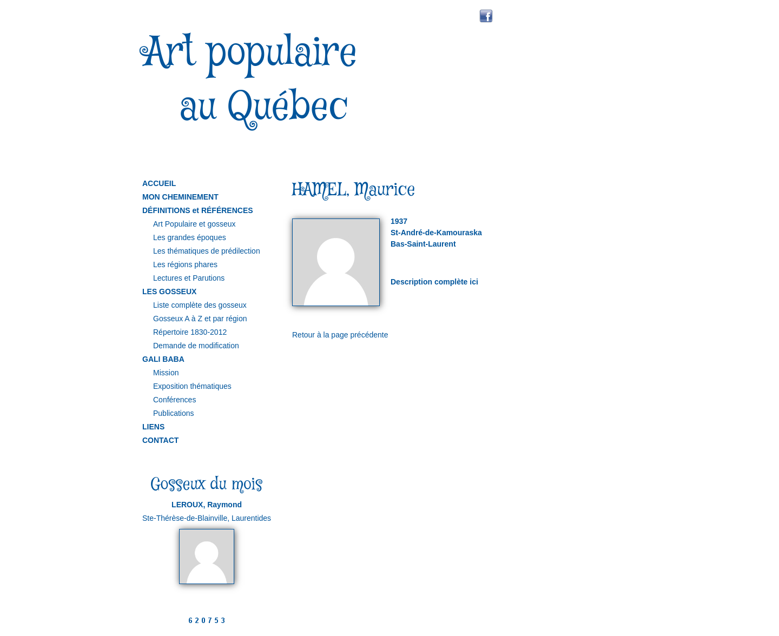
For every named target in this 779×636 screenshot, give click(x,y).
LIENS (153, 426)
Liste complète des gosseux (200, 305)
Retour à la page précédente (340, 334)
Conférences (174, 399)
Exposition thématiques (192, 386)
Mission (166, 372)
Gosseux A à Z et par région (200, 318)
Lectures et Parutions (189, 278)
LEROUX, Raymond (206, 504)
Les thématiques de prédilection (206, 251)
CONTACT (160, 440)
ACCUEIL (159, 183)
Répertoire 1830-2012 (190, 332)
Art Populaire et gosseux (194, 224)
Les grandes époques (189, 237)
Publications (173, 413)
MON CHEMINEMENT (180, 197)
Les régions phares (185, 264)
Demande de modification (196, 345)
